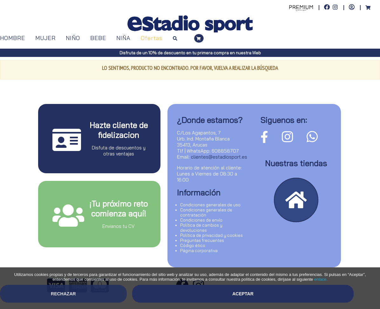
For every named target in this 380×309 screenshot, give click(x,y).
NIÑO (73, 38)
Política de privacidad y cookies (211, 235)
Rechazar (63, 293)
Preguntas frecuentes (202, 240)
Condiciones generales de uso (210, 204)
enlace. (321, 279)
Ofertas (151, 38)
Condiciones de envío (201, 220)
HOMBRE (12, 38)
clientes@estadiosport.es (219, 157)
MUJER (45, 38)
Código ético (192, 245)
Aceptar (243, 293)
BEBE (98, 38)
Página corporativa (199, 250)
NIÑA (123, 38)
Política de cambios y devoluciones (201, 228)
